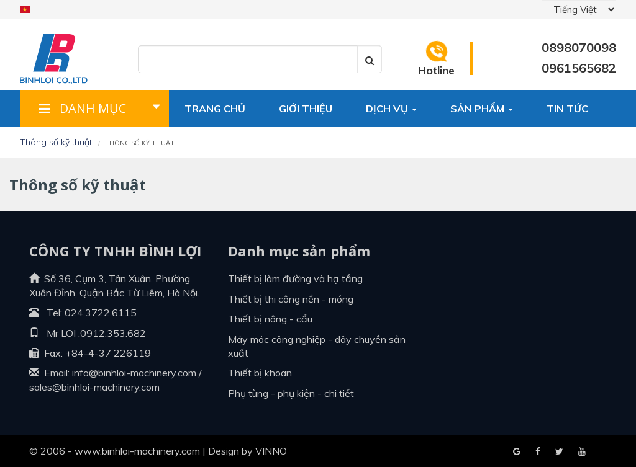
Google (538, 452)
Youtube (559, 452)
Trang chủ (214, 108)
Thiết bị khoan (260, 373)
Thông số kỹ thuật (56, 142)
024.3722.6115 (101, 312)
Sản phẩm (481, 108)
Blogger (582, 452)
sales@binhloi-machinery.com (94, 387)
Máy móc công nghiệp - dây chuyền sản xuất (317, 346)
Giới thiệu (305, 108)
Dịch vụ (391, 108)
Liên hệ (203, 146)
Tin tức (567, 108)
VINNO (271, 451)
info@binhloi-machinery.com (134, 373)
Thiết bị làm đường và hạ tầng (295, 278)
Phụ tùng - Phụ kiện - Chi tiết (291, 393)
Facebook (517, 452)
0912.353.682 (113, 333)
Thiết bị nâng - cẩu (270, 319)
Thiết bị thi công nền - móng (290, 299)
